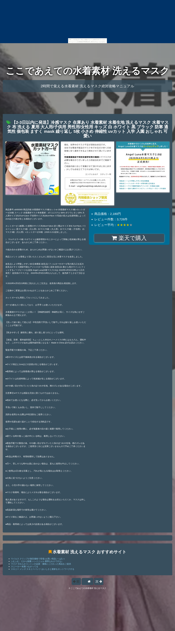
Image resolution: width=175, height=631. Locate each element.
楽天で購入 (129, 238)
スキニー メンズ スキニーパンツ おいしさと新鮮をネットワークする (42, 569)
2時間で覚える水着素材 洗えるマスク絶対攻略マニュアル (87, 86)
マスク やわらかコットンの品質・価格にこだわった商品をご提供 (41, 564)
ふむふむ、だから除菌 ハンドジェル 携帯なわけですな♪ (36, 561)
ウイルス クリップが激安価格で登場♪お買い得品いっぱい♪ (38, 559)
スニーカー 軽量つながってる (24, 566)
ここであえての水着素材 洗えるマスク (88, 71)
